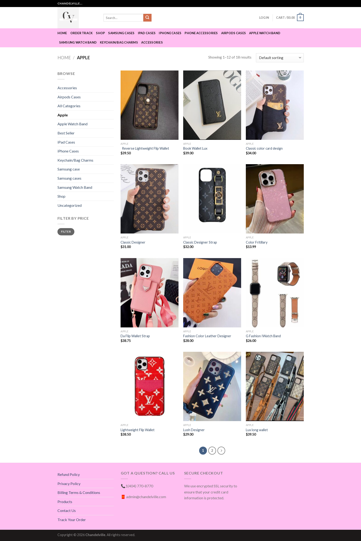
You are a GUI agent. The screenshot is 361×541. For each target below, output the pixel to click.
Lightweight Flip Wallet (138, 430)
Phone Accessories (201, 33)
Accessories (152, 42)
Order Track (81, 33)
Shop (100, 33)
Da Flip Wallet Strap (135, 336)
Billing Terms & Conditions (78, 492)
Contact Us (66, 510)
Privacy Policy (68, 483)
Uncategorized (69, 205)
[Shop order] (280, 57)
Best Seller (66, 133)
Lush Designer (194, 430)
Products (64, 501)
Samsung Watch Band (78, 42)
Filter (66, 231)
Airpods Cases (233, 33)
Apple (62, 115)
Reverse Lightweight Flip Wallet (145, 148)
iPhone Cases (170, 33)
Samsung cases (121, 33)
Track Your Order (71, 519)
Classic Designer (133, 242)
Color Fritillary (256, 242)
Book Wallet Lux (195, 148)
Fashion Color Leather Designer (207, 336)
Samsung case (68, 169)
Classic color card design (264, 148)
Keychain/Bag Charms (119, 42)
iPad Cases (66, 142)
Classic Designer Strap (200, 242)
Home (62, 33)
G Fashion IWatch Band (263, 336)
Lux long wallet (257, 430)
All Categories (68, 106)
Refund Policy (68, 474)
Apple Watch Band (264, 33)
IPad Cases (147, 33)
